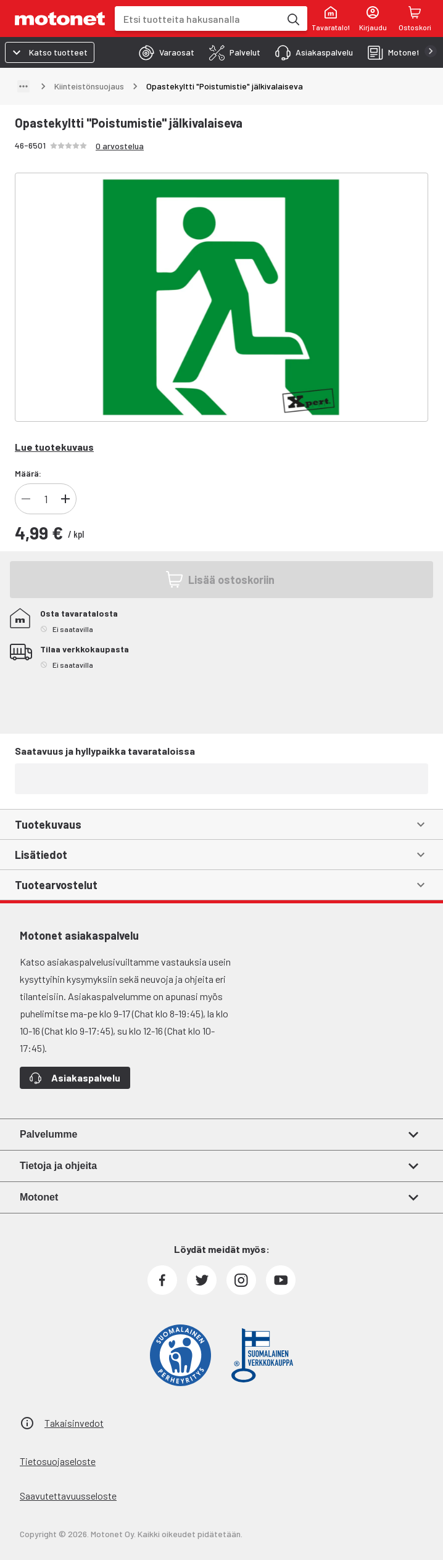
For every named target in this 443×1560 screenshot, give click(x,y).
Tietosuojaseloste (58, 1461)
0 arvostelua (120, 146)
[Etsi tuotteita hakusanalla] (292, 18)
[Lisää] (65, 498)
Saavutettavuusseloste (68, 1495)
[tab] (163, 52)
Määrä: (28, 473)
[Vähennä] (25, 498)
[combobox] (197, 19)
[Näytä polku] (23, 86)
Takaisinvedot (74, 1423)
